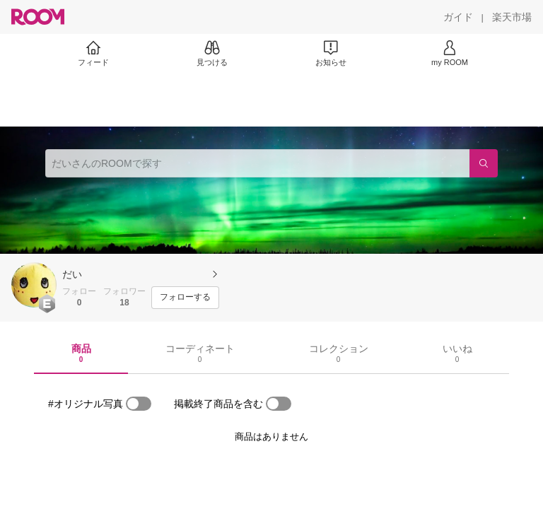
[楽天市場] (512, 17)
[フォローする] (185, 297)
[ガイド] (458, 17)
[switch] (138, 404)
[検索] (483, 163)
